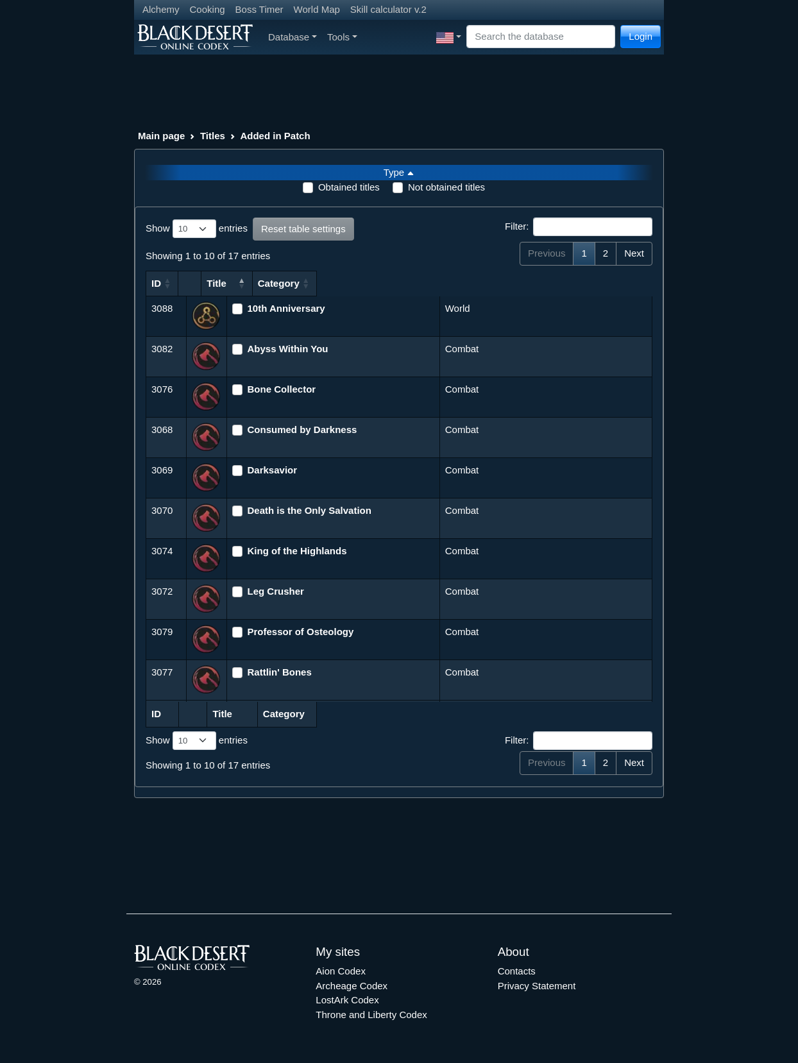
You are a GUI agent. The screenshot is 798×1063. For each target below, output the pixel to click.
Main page (161, 135)
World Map (317, 9)
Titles (212, 135)
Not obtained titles (446, 187)
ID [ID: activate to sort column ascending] (156, 283)
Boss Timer (259, 9)
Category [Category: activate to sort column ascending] (467, 283)
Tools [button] (342, 36)
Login (640, 36)
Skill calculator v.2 (388, 9)
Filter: (578, 227)
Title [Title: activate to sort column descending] (245, 283)
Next (634, 253)
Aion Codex (341, 970)
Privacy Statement (537, 985)
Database (292, 36)
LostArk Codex (347, 999)
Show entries (197, 229)
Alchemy (161, 9)
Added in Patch (275, 135)
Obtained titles (349, 187)
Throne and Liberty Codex (371, 1014)
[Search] (540, 37)
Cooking (207, 9)
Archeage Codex (351, 985)
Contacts (517, 970)
